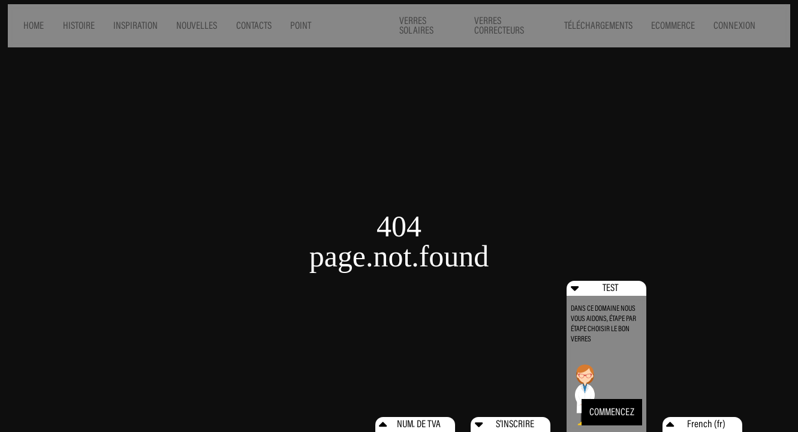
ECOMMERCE (673, 25)
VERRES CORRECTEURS (499, 25)
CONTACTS (254, 25)
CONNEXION (734, 25)
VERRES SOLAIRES (416, 25)
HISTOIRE (79, 25)
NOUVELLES (196, 25)
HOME (33, 25)
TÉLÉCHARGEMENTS (598, 25)
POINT (300, 25)
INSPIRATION (135, 25)
